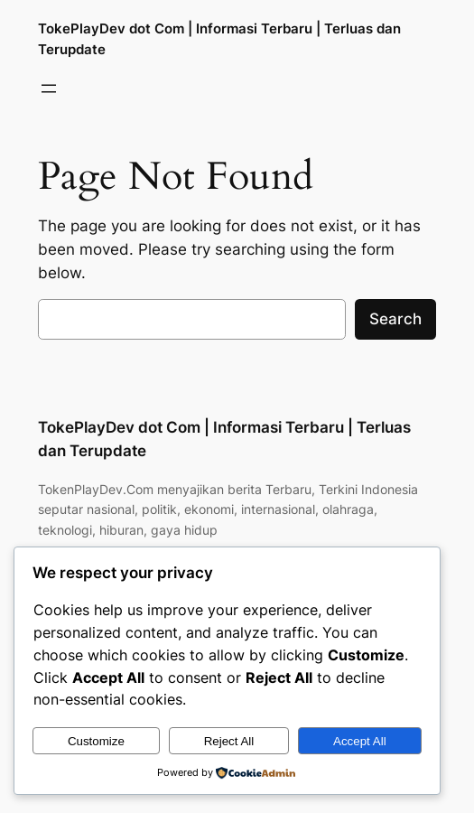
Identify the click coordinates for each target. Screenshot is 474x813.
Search (395, 319)
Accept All (359, 741)
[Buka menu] (49, 88)
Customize (96, 741)
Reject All (229, 741)
